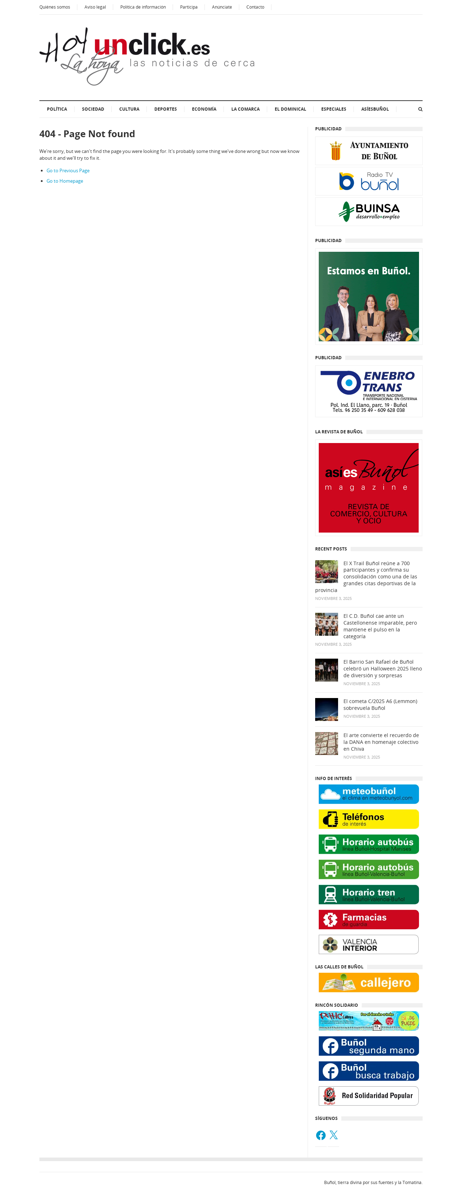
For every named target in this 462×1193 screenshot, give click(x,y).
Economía (204, 109)
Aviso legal (95, 7)
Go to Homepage (65, 181)
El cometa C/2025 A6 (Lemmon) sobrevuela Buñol (380, 704)
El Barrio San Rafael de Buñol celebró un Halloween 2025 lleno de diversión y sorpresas (382, 669)
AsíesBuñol (375, 109)
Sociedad (93, 109)
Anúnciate (222, 7)
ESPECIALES (333, 109)
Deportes (165, 109)
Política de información (143, 7)
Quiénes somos (54, 7)
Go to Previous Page (68, 170)
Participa (189, 7)
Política (57, 109)
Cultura (129, 109)
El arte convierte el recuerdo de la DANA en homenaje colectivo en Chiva (381, 742)
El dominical (290, 109)
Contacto (255, 7)
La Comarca (245, 109)
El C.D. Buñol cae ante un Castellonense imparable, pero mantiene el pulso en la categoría (380, 626)
